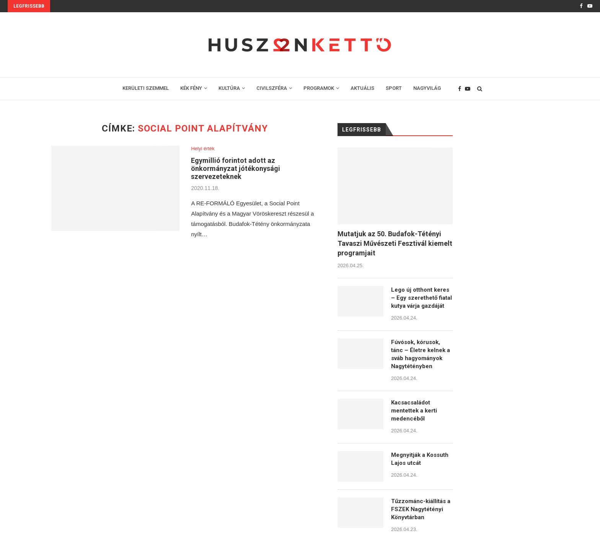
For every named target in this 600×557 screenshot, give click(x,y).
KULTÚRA (229, 88)
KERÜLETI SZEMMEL (145, 88)
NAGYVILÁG (427, 88)
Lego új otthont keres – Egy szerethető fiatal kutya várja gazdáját (421, 297)
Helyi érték (202, 148)
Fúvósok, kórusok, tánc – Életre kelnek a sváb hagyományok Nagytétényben (420, 354)
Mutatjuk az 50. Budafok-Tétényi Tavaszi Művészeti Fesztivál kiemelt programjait (395, 243)
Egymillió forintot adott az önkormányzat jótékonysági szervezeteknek (235, 168)
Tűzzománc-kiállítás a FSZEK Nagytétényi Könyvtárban (420, 509)
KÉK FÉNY (191, 88)
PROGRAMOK (318, 88)
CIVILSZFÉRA (271, 88)
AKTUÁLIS (362, 88)
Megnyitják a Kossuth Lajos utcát (419, 458)
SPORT (394, 88)
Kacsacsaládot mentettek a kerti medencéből (414, 410)
